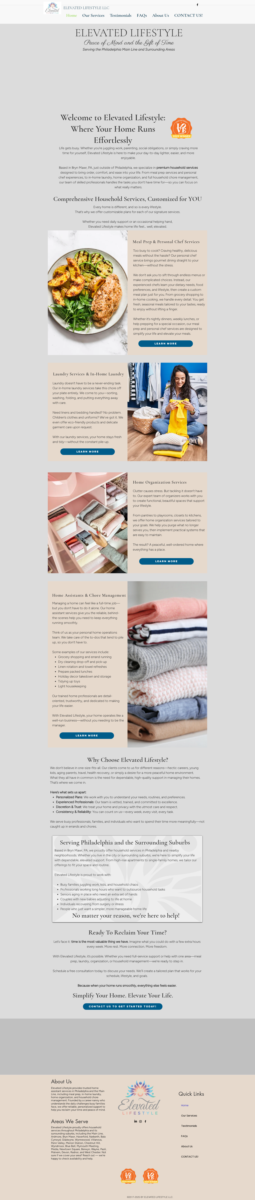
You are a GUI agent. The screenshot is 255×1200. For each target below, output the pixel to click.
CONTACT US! (189, 1157)
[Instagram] (140, 1121)
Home (184, 1105)
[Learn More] (165, 343)
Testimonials (189, 1126)
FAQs (184, 1136)
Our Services (189, 1116)
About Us (187, 1146)
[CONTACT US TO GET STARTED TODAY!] (122, 1006)
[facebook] (197, 4)
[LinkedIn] (135, 1121)
